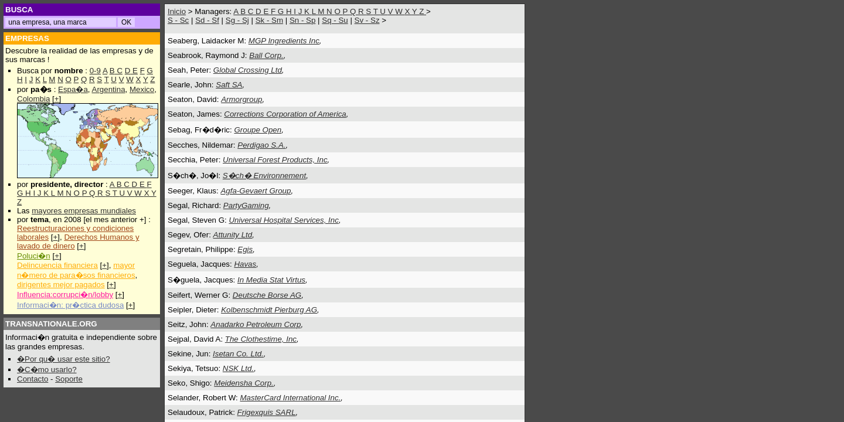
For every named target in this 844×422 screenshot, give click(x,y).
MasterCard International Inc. (290, 397)
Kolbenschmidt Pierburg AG (269, 309)
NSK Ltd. (238, 368)
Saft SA (229, 84)
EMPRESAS (27, 38)
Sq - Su (335, 20)
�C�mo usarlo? (47, 369)
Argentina (108, 89)
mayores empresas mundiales (84, 210)
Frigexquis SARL (266, 412)
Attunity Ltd (233, 234)
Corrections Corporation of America (285, 114)
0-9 (95, 70)
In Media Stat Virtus (271, 279)
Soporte (69, 379)
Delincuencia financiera (57, 265)
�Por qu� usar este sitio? (63, 359)
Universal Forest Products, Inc (275, 159)
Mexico (142, 89)
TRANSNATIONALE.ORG (51, 323)
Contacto (32, 379)
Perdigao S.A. (261, 145)
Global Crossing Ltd (247, 70)
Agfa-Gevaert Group (255, 190)
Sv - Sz (367, 20)
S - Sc (178, 20)
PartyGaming (246, 205)
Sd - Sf (207, 20)
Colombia (33, 98)
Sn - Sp (302, 20)
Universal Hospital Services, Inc (283, 220)
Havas (245, 264)
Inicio (177, 11)
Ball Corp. (266, 55)
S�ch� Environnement (264, 175)
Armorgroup (241, 99)
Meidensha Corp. (244, 383)
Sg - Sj (237, 20)
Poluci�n (33, 255)
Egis (245, 249)
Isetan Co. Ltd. (238, 353)
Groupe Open (257, 129)
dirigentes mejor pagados (61, 284)
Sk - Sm (269, 20)
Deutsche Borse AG (267, 295)
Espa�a (73, 89)
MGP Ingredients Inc (284, 40)
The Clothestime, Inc (261, 339)
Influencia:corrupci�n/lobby (65, 294)
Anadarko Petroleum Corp (255, 324)
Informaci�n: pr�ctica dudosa (70, 305)
